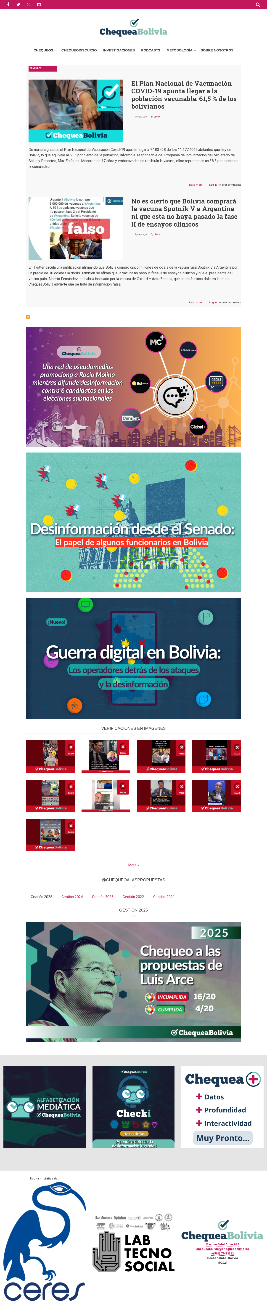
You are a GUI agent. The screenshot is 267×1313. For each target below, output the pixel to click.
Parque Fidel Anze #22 (222, 1244)
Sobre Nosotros (217, 50)
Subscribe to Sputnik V (28, 317)
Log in (213, 184)
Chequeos (43, 50)
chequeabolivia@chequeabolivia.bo (222, 1249)
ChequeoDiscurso (79, 50)
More (132, 865)
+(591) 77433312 (222, 1253)
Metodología (180, 50)
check (157, 116)
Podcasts (150, 50)
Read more (197, 186)
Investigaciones (119, 50)
